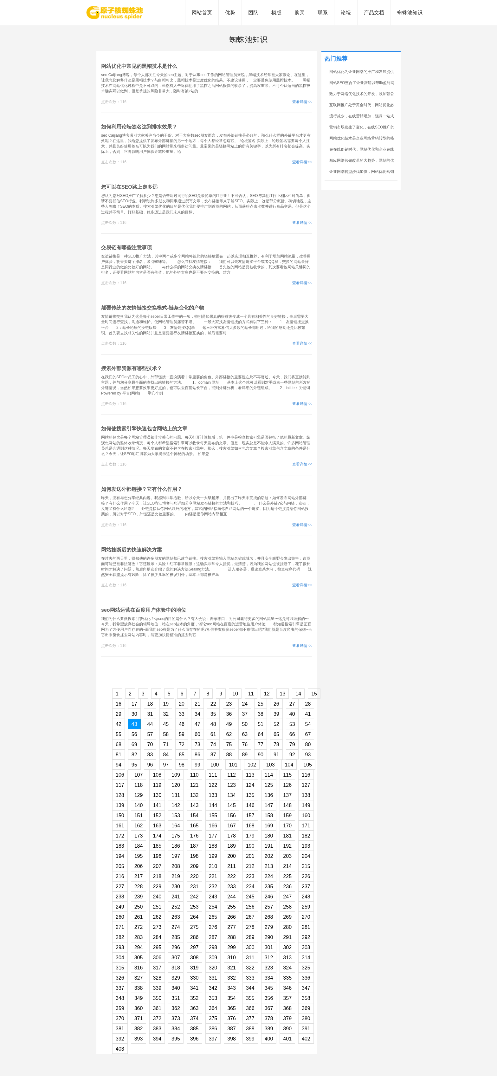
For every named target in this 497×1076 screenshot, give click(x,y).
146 (250, 805)
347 (306, 988)
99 (197, 764)
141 (157, 805)
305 (138, 957)
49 (229, 724)
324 (287, 967)
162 (138, 825)
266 (231, 917)
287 (213, 937)
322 (250, 967)
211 (231, 866)
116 (306, 775)
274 (175, 927)
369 (306, 1008)
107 (138, 775)
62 (229, 734)
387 (231, 1028)
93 (308, 754)
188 (213, 846)
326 (120, 978)
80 (308, 744)
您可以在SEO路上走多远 (129, 187)
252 (175, 907)
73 (197, 744)
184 (138, 846)
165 (194, 825)
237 (306, 886)
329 (175, 978)
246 (269, 896)
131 (175, 795)
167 (231, 825)
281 (306, 927)
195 (138, 856)
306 (157, 957)
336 (306, 978)
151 (138, 815)
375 (213, 1018)
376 (231, 1018)
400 (269, 1038)
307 (175, 957)
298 (213, 947)
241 (175, 896)
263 (175, 917)
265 (213, 917)
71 (166, 744)
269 (287, 917)
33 (181, 714)
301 (269, 947)
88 (229, 754)
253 (194, 907)
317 (157, 967)
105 (307, 764)
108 (157, 775)
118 (138, 785)
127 (306, 785)
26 (276, 704)
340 (175, 988)
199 (213, 856)
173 (138, 835)
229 (157, 886)
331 (213, 978)
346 (287, 988)
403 (120, 1049)
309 (213, 957)
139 (120, 805)
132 (194, 795)
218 (157, 876)
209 (194, 866)
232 (213, 886)
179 (250, 835)
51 (260, 724)
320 (213, 967)
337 (120, 988)
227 (120, 886)
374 (194, 1018)
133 (213, 795)
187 (194, 846)
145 (231, 805)
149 (306, 805)
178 (231, 835)
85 (181, 754)
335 (287, 978)
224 (269, 876)
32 (166, 714)
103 (270, 764)
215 (306, 866)
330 (194, 978)
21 (197, 704)
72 (181, 744)
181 (287, 835)
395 (175, 1038)
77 (260, 744)
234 (250, 886)
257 (269, 907)
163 (157, 825)
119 (157, 785)
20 (181, 704)
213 (269, 866)
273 (157, 927)
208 (175, 866)
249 (120, 907)
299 (231, 947)
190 (250, 846)
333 (250, 978)
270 (306, 917)
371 (138, 1018)
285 (175, 937)
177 (213, 835)
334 (269, 978)
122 (213, 785)
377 (250, 1018)
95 (134, 764)
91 (276, 754)
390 (287, 1028)
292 (306, 937)
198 (194, 856)
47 (197, 724)
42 (118, 724)
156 (231, 815)
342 (213, 988)
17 (134, 704)
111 (213, 775)
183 (120, 846)
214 (287, 866)
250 (138, 907)
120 (175, 785)
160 (306, 815)
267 (250, 917)
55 (118, 734)
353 (213, 998)
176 (194, 835)
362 (175, 1008)
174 (157, 835)
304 (120, 957)
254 (213, 907)
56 (134, 734)
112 (231, 775)
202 (269, 856)
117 (120, 785)
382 (138, 1028)
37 (245, 714)
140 (138, 805)
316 (138, 967)
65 (276, 734)
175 (175, 835)
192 (287, 846)
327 (138, 978)
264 (194, 917)
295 (157, 947)
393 (138, 1038)
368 (287, 1008)
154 (194, 815)
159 (287, 815)
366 (250, 1008)
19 (166, 704)
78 (276, 744)
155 (213, 815)
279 (269, 927)
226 (306, 876)
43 (134, 724)
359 (120, 1008)
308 (194, 957)
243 (213, 896)
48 (213, 724)
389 (269, 1028)
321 (231, 967)
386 (213, 1028)
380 (306, 1018)
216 (120, 876)
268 (269, 917)
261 (138, 917)
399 (250, 1038)
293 (120, 947)
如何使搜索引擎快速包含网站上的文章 (144, 428)
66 (292, 734)
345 (269, 988)
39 (276, 714)
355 (250, 998)
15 (314, 693)
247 (287, 896)
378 (269, 1018)
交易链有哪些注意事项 (126, 247)
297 (194, 947)
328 (157, 978)
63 (245, 734)
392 (120, 1038)
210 (213, 866)
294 (138, 947)
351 (175, 998)
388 (250, 1028)
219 (175, 876)
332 (231, 978)
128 (120, 795)
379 (287, 1018)
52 (276, 724)
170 (287, 825)
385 (194, 1028)
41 (308, 714)
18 (150, 704)
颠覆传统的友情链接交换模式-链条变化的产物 (152, 307)
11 (251, 693)
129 (138, 795)
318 (175, 967)
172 (120, 835)
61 (213, 734)
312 (269, 957)
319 (194, 967)
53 (292, 724)
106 (120, 775)
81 (118, 754)
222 (231, 876)
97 (166, 764)
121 (194, 785)
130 (157, 795)
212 (250, 866)
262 (157, 917)
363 (194, 1008)
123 (231, 785)
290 (269, 937)
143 (194, 805)
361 (157, 1008)
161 (120, 825)
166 (213, 825)
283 (138, 937)
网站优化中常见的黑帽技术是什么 (139, 66)
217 (138, 876)
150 (120, 815)
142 (175, 805)
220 (194, 876)
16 (118, 704)
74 (213, 744)
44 (150, 724)
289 (250, 937)
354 (231, 998)
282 (120, 937)
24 (245, 704)
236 (287, 886)
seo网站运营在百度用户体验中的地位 (143, 610)
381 (120, 1028)
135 (250, 795)
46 (181, 724)
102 (252, 764)
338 (138, 988)
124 (250, 785)
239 (138, 896)
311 (250, 957)
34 (197, 714)
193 (306, 846)
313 (287, 957)
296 (175, 947)
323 (269, 967)
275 (194, 927)
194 (120, 856)
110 (194, 775)
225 (287, 876)
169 (269, 825)
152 (157, 815)
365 (231, 1008)
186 (175, 846)
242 (194, 896)
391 (306, 1028)
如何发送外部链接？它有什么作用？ (141, 489)
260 (120, 917)
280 (287, 927)
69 (134, 744)
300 (250, 947)
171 (306, 825)
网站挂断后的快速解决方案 (131, 549)
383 (157, 1028)
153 (175, 815)
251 (157, 907)
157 (250, 815)
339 (157, 988)
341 (194, 988)
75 (229, 744)
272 (138, 927)
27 (292, 704)
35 (213, 714)
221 (213, 876)
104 (289, 764)
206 (138, 866)
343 (231, 988)
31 (150, 714)
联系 (323, 12)
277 (231, 927)
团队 (253, 12)
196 (157, 856)
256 (250, 907)
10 (235, 693)
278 (250, 927)
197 (175, 856)
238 (120, 896)
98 (181, 764)
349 (138, 998)
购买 (299, 12)
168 (250, 825)
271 (120, 927)
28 (308, 704)
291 (287, 937)
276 (213, 927)
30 (134, 714)
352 (194, 998)
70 (150, 744)
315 (120, 967)
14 (298, 693)
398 (231, 1038)
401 (287, 1038)
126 (287, 785)
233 (231, 886)
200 (231, 856)
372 (157, 1018)
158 (269, 815)
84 (166, 754)
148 (287, 805)
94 (118, 764)
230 (175, 886)
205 (120, 866)
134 (231, 795)
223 (250, 876)
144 (213, 805)
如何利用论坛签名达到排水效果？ (139, 126)
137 (287, 795)
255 (231, 907)
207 (157, 866)
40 (292, 714)
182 (306, 835)
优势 (230, 12)
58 (166, 734)
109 (175, 775)
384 (175, 1028)
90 (260, 754)
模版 (276, 12)
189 (231, 846)
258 (287, 907)
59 (181, 734)
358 (306, 998)
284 (157, 937)
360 (138, 1008)
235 (269, 886)
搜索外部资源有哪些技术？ (131, 368)
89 (245, 754)
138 (306, 795)
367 (269, 1008)
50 (245, 724)
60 (197, 734)
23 (229, 704)
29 (118, 714)
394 (157, 1038)
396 (194, 1038)
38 (260, 714)
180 (269, 835)
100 (214, 764)
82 (134, 754)
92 (292, 754)
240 (157, 896)
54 (308, 724)
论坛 (346, 12)
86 (197, 754)
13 (283, 693)
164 (175, 825)
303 (306, 947)
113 (250, 775)
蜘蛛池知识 (410, 12)
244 (231, 896)
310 (231, 957)
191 (269, 846)
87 (213, 754)
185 (157, 846)
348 (120, 998)
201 (250, 856)
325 (306, 967)
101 (233, 764)
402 (306, 1038)
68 (118, 744)
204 (306, 856)
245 (250, 896)
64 (260, 734)
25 (260, 704)
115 (287, 775)
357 (287, 998)
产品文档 (374, 12)
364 (213, 1008)
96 (150, 764)
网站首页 (202, 12)
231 (194, 886)
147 (269, 805)
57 (150, 734)
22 (213, 704)
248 (306, 896)
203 (287, 856)
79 (292, 744)
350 (157, 998)
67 (308, 734)
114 (269, 775)
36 (229, 714)
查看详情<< (302, 102)
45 (166, 724)
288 (231, 937)
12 (267, 693)
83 (150, 754)
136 (269, 795)
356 (269, 998)
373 (175, 1018)
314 (306, 957)
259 (306, 907)
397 (213, 1038)
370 (120, 1018)
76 (245, 744)
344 (250, 988)
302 (287, 947)
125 (269, 785)
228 (138, 886)
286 (194, 937)
